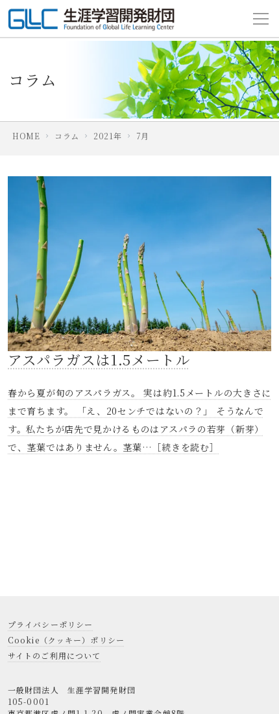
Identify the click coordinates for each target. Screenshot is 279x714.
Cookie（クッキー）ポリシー (66, 639)
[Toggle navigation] (260, 18)
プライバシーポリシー (50, 624)
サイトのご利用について (54, 655)
